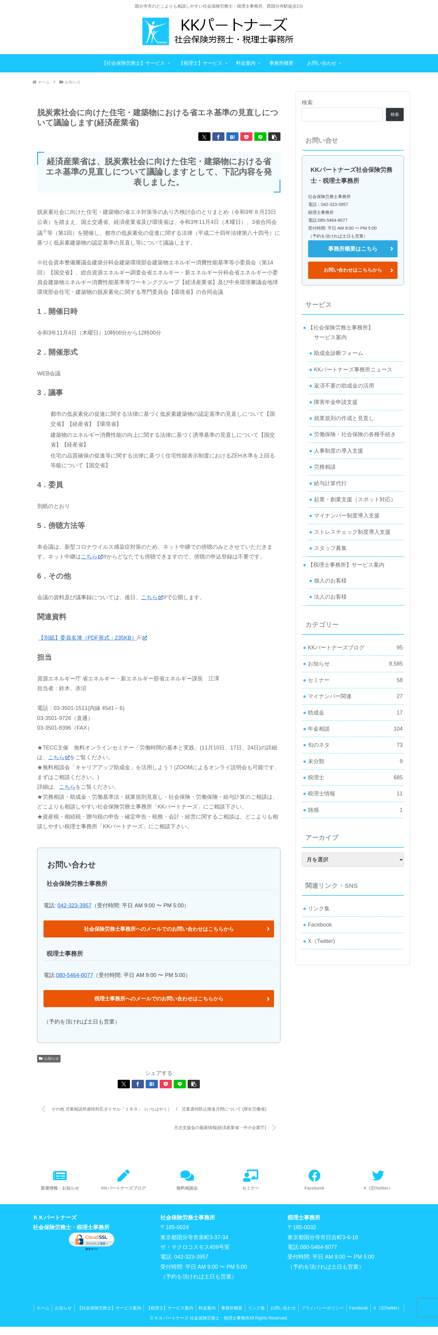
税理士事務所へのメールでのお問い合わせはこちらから (158, 999)
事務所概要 (249, 1308)
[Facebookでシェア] (218, 136)
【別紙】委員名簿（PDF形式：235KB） (92, 638)
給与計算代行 (330, 483)
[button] (274, 136)
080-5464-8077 (74, 975)
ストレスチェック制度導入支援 (352, 532)
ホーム (55, 1308)
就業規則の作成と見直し (344, 418)
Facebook (320, 925)
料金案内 (223, 1308)
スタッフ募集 (330, 548)
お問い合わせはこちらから (353, 270)
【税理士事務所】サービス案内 (346, 565)
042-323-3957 (74, 905)
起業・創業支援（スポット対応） (355, 499)
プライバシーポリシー (343, 1308)
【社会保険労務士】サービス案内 (123, 1308)
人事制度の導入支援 (338, 451)
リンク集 (319, 909)
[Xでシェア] (204, 136)
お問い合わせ (302, 1308)
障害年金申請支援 (336, 402)
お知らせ (49, 1058)
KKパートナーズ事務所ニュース (353, 370)
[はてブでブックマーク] (232, 136)
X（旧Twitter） (219, 1315)
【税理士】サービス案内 (185, 1308)
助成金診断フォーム (338, 353)
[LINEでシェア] (260, 136)
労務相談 (325, 467)
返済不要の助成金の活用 (344, 386)
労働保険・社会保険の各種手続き (355, 434)
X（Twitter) (321, 941)
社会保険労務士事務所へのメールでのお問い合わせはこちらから (158, 929)
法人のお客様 (330, 597)
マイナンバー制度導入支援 (347, 516)
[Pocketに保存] (246, 136)
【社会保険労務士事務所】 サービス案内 (338, 332)
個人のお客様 (330, 581)
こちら (92, 557)
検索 (307, 102)
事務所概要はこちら (352, 249)
